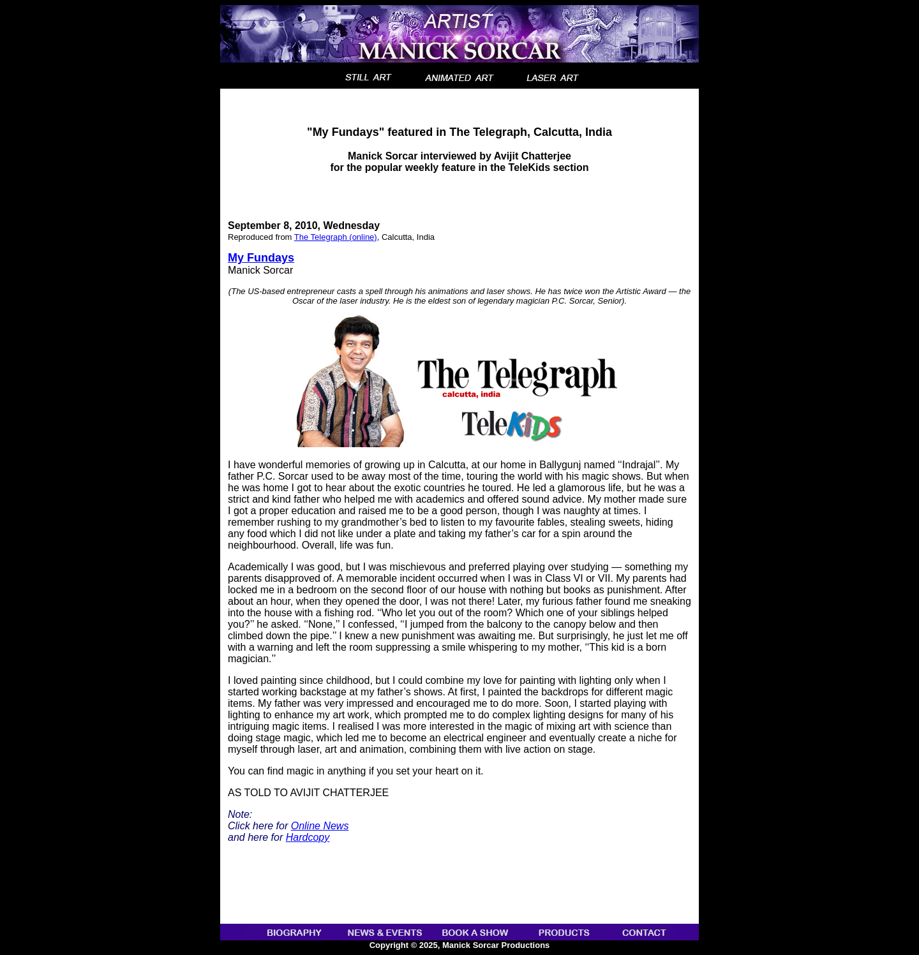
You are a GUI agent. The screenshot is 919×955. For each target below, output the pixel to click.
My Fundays (261, 257)
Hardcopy (307, 837)
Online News (320, 825)
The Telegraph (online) (335, 237)
